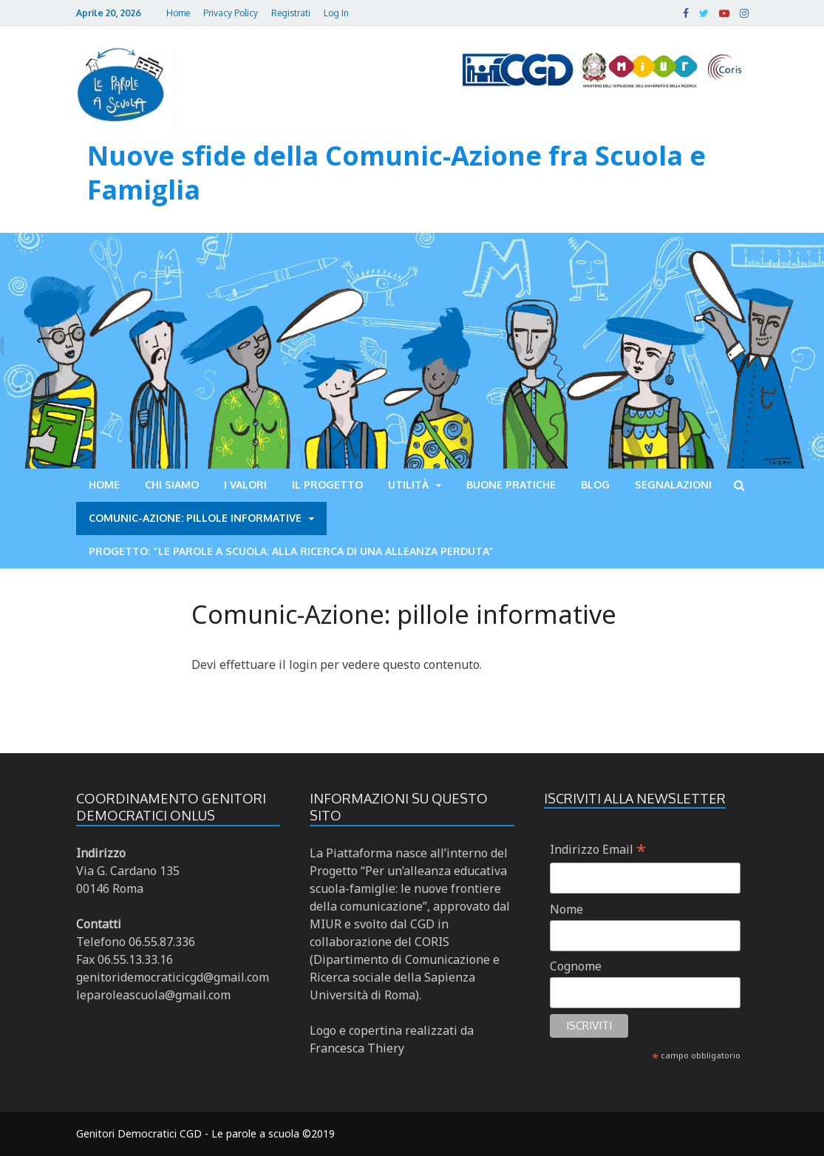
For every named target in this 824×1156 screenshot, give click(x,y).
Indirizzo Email (598, 849)
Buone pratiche (511, 484)
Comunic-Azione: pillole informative (195, 517)
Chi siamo (172, 484)
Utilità (408, 484)
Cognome (576, 966)
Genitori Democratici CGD (139, 1133)
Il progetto (327, 484)
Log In (336, 12)
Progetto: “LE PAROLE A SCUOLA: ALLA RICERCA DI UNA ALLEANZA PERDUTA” (291, 551)
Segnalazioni (673, 484)
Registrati (290, 12)
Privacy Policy (230, 12)
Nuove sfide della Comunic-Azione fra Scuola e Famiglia (396, 172)
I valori (245, 484)
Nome (566, 909)
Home (178, 12)
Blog (595, 484)
